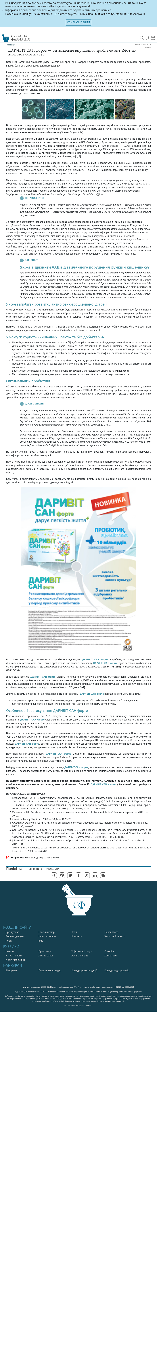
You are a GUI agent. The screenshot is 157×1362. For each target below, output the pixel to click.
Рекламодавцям (15, 936)
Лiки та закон (46, 955)
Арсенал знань (79, 955)
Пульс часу (44, 951)
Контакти (76, 936)
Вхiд (40, 940)
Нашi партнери (47, 936)
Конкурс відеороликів (116, 970)
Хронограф (110, 955)
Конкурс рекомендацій (84, 970)
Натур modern (14, 955)
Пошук (9, 940)
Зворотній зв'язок (114, 936)
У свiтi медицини (15, 960)
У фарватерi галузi (81, 951)
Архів (74, 932)
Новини (10, 951)
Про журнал (12, 932)
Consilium (109, 951)
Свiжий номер (46, 932)
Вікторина (11, 970)
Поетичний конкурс (49, 970)
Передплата (111, 932)
